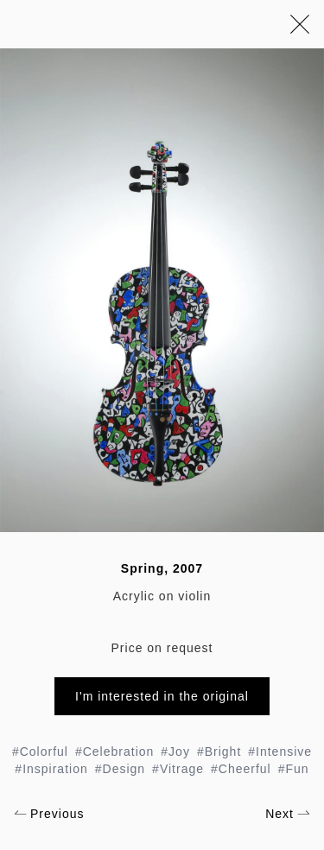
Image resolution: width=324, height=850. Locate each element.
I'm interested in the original (162, 696)
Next (287, 814)
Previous (49, 814)
